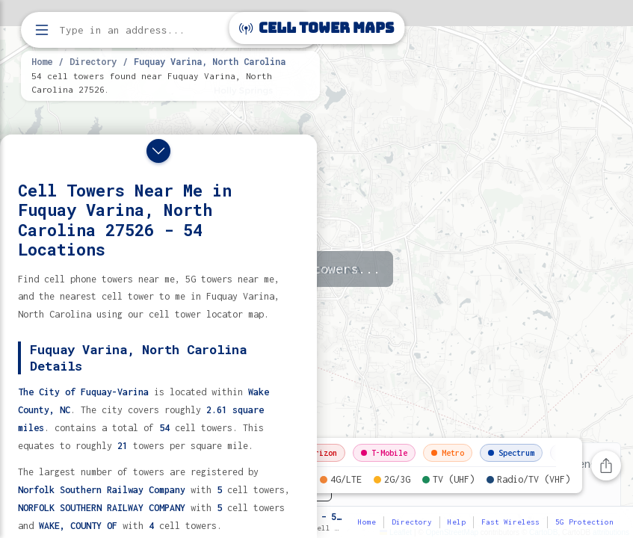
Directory (93, 61)
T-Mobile (384, 452)
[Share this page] (606, 465)
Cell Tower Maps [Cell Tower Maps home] (316, 28)
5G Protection (584, 522)
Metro (447, 452)
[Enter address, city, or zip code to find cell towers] (172, 30)
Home (41, 61)
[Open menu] (42, 30)
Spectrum (511, 452)
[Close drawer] (158, 151)
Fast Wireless (510, 522)
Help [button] (457, 522)
